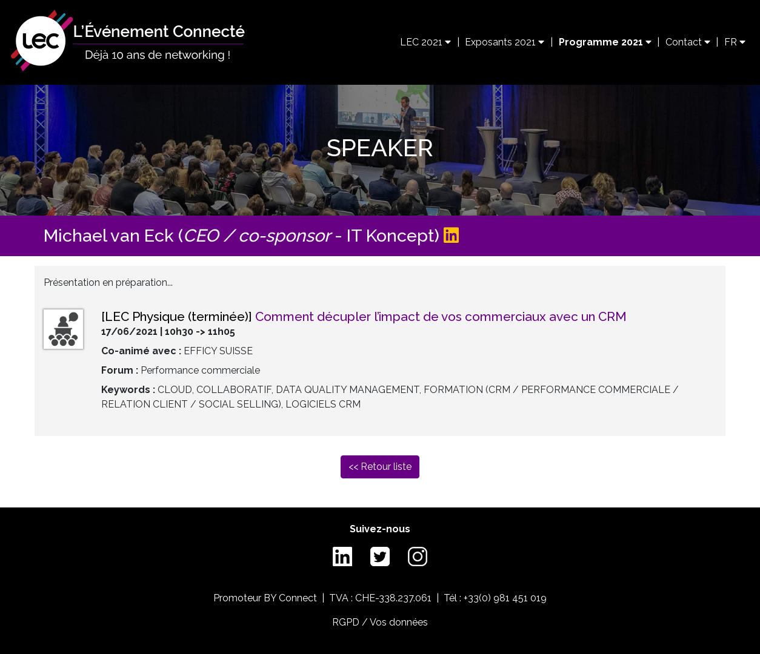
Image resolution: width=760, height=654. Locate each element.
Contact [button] (687, 42)
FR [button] (734, 42)
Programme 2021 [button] (605, 42)
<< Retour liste (380, 466)
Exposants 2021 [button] (504, 42)
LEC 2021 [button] (425, 42)
